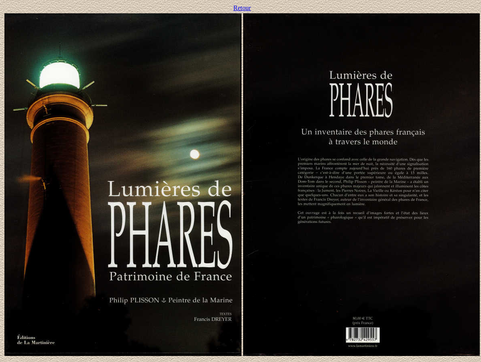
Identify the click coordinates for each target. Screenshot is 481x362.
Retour (242, 7)
